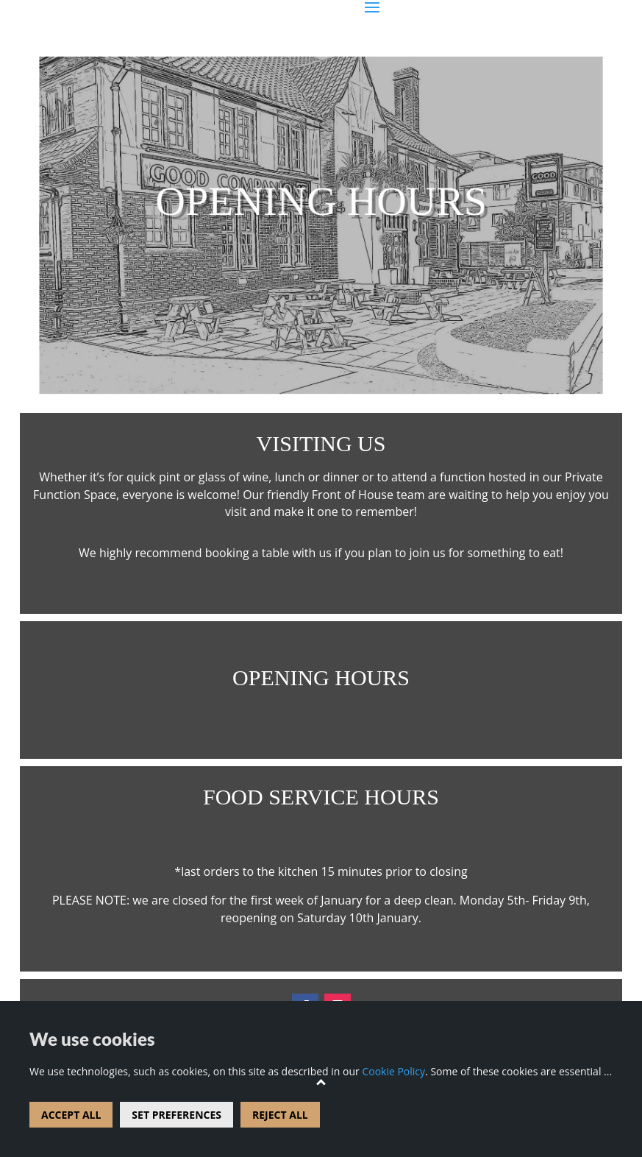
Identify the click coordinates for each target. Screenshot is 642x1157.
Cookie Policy (393, 1071)
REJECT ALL (280, 1115)
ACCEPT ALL (71, 1115)
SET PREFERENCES (176, 1115)
